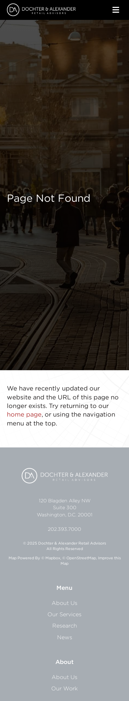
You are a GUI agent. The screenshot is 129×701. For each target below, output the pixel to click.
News (64, 637)
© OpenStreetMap (79, 558)
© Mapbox (50, 558)
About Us (64, 602)
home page (24, 414)
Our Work (64, 688)
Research (64, 625)
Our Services (64, 614)
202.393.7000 (64, 529)
